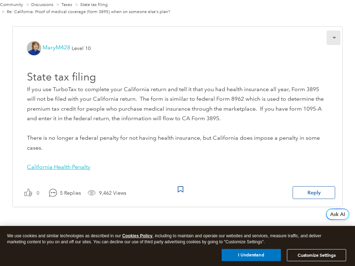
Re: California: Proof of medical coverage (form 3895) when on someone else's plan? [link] (88, 12)
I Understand (251, 257)
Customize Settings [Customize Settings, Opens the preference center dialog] (316, 257)
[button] (333, 38)
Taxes (66, 4)
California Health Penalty (58, 167)
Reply (314, 192)
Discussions (42, 4)
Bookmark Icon (180, 189)
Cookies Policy (137, 238)
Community (11, 4)
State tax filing (94, 4)
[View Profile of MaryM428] (56, 47)
